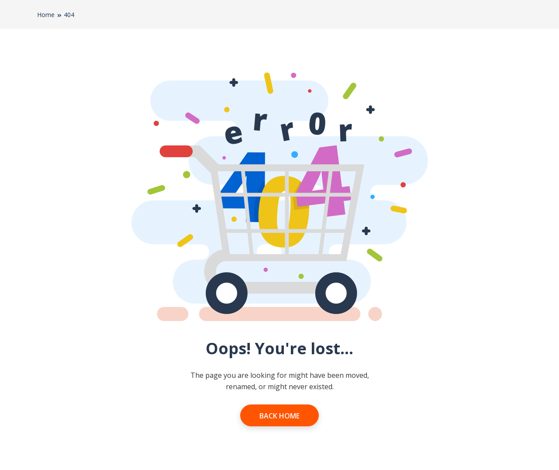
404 (69, 14)
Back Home (279, 416)
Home (46, 14)
